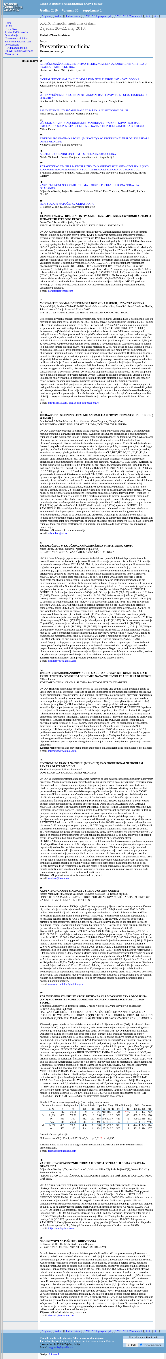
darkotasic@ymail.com (60, 290)
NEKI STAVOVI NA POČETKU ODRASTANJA (67, 203)
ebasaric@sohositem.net (61, 1315)
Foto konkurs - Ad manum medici (16, 46)
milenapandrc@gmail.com (62, 750)
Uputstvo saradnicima (16, 38)
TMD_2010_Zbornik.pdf (128, 16)
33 (41, 542)
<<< (147, 16)
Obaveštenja (11, 35)
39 (41, 1237)
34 (41, 670)
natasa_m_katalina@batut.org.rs (65, 983)
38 (41, 1160)
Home (8, 22)
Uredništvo (11, 29)
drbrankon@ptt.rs (57, 533)
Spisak (25, 60)
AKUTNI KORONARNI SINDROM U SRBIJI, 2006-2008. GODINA (78, 154)
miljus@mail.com (57, 402)
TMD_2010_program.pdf (98, 16)
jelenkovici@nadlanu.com (62, 1150)
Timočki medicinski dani (18, 41)
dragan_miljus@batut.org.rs (84, 402)
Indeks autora (73, 16)
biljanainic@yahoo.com (61, 1228)
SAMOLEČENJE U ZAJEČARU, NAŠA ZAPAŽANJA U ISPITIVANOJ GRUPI (84, 110)
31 (41, 300)
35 (41, 760)
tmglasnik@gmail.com (61, 1347)
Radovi (58, 16)
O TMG (9, 26)
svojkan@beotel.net (58, 878)
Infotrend (54, 1354)
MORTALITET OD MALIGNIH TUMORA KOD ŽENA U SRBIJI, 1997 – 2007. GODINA (89, 79)
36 (41, 887)
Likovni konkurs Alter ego (19, 50)
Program (46, 16)
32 (41, 412)
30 (41, 213)
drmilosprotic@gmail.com (62, 660)
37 (41, 993)
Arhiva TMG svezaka (16, 32)
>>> (156, 16)
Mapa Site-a (11, 53)
